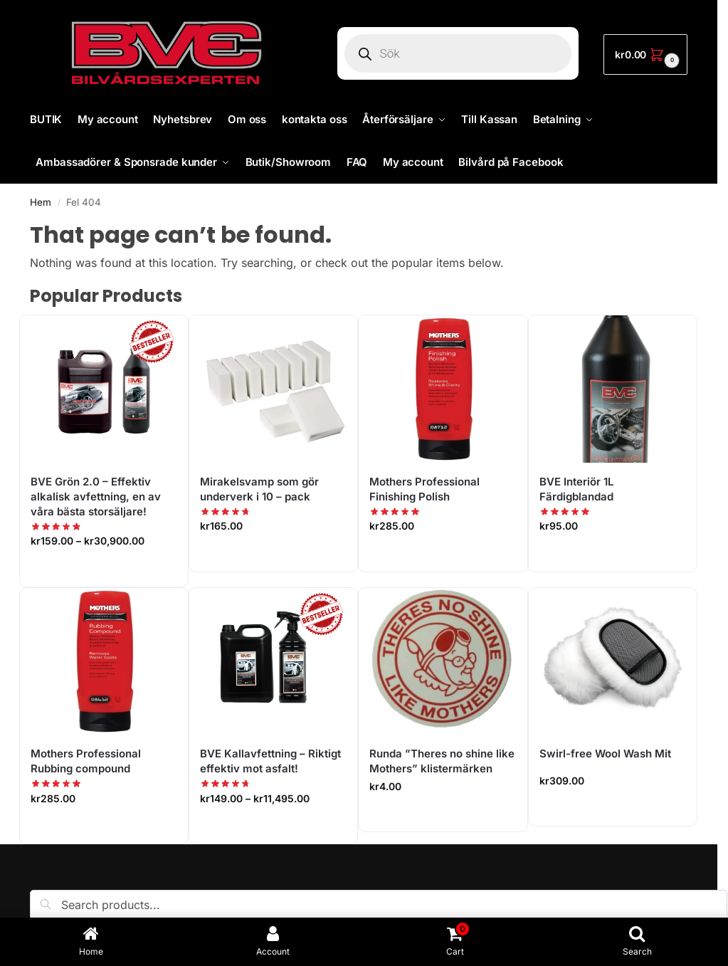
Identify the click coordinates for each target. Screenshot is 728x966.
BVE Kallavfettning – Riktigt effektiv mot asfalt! (270, 761)
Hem (40, 202)
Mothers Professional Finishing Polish (424, 489)
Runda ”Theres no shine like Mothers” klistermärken (442, 761)
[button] (645, 54)
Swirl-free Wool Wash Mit (605, 753)
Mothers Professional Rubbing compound (86, 761)
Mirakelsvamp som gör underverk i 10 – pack (259, 489)
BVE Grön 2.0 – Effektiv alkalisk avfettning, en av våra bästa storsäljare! (96, 496)
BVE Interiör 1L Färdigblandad (576, 489)
